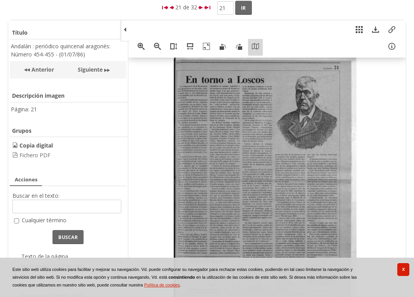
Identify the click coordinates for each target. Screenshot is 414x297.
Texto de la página (44, 256)
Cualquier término (44, 220)
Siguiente (90, 69)
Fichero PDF (35, 155)
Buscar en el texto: (35, 195)
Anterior (42, 69)
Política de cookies (162, 285)
